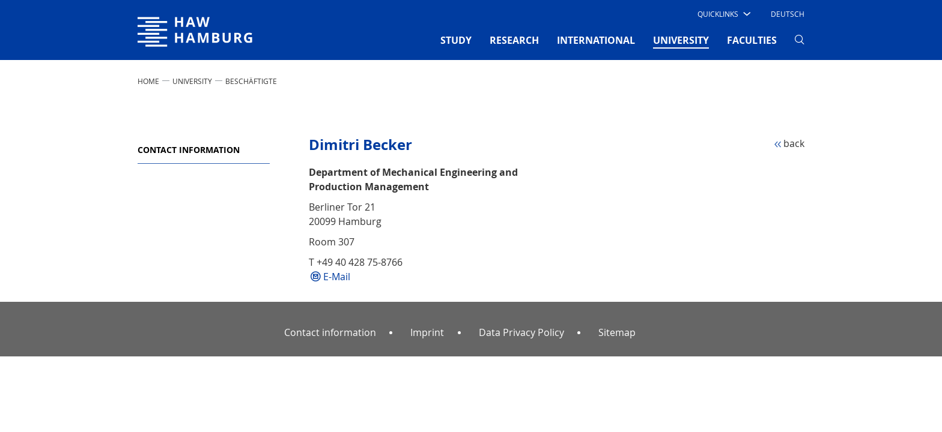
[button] (723, 14)
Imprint (427, 332)
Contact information (189, 149)
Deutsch (787, 14)
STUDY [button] (456, 40)
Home (148, 81)
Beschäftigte (251, 81)
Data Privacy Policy (521, 332)
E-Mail (336, 276)
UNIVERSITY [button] (681, 39)
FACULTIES (752, 40)
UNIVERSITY (192, 81)
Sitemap (617, 332)
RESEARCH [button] (514, 40)
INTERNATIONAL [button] (596, 40)
